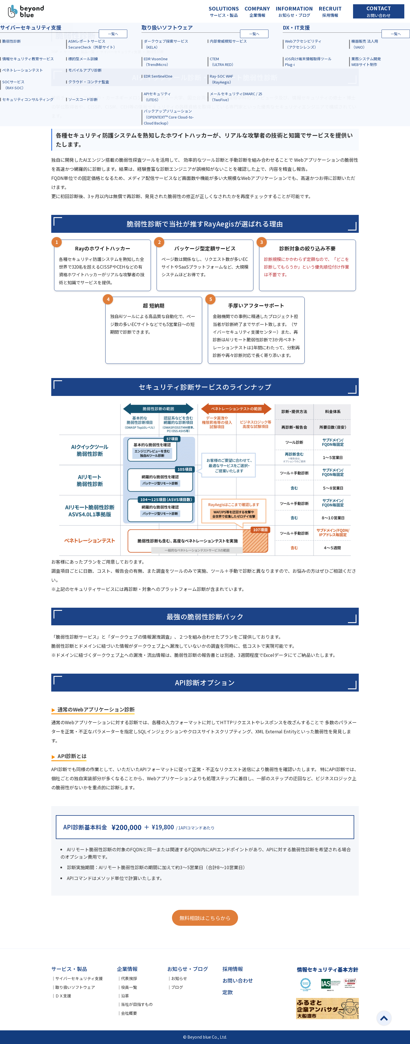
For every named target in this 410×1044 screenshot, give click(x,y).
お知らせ (179, 978)
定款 (227, 992)
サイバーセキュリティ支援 (120, 51)
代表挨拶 (129, 978)
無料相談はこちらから (205, 917)
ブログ (177, 987)
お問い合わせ (237, 980)
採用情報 (232, 968)
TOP (54, 51)
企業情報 (127, 968)
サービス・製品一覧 (79, 51)
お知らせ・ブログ (187, 968)
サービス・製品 (69, 968)
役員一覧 (129, 987)
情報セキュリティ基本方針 (327, 969)
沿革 (125, 996)
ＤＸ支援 (63, 996)
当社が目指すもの (137, 1004)
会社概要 (129, 1013)
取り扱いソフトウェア (75, 987)
